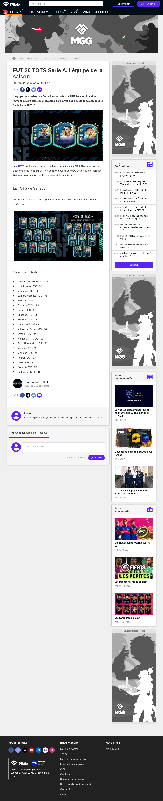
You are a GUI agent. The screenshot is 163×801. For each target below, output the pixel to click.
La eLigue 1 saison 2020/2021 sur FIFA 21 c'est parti (134, 217)
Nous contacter (69, 749)
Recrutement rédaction (73, 759)
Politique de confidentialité (75, 784)
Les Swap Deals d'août (127, 618)
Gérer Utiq (66, 789)
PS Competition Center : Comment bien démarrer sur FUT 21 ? (135, 227)
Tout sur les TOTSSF (37, 382)
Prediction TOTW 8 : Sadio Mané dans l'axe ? (135, 254)
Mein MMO (112, 749)
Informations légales (72, 764)
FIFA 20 (41, 59)
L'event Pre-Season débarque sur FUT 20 (133, 453)
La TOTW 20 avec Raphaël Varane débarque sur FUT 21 (133, 182)
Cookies (65, 774)
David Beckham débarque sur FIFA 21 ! (134, 246)
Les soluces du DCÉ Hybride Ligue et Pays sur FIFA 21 (133, 208)
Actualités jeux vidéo (27, 59)
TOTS (21, 166)
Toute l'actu (134, 265)
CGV (63, 794)
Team (63, 754)
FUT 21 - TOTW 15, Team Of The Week (135, 237)
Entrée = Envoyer (77, 457)
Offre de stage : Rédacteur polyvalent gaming (132, 174)
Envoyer (96, 457)
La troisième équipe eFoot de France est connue (131, 492)
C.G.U (64, 769)
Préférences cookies (72, 779)
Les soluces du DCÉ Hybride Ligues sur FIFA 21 (133, 200)
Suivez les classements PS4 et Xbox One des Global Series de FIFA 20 (132, 413)
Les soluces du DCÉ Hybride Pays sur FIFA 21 (133, 191)
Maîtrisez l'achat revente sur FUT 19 (133, 544)
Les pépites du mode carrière (131, 581)
